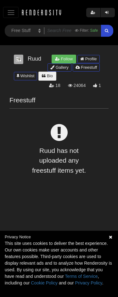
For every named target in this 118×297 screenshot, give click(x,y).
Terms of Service (81, 276)
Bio (47, 75)
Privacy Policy (88, 282)
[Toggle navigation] (11, 12)
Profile (88, 59)
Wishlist (25, 75)
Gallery (59, 67)
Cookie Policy (44, 282)
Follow (64, 59)
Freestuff (86, 67)
